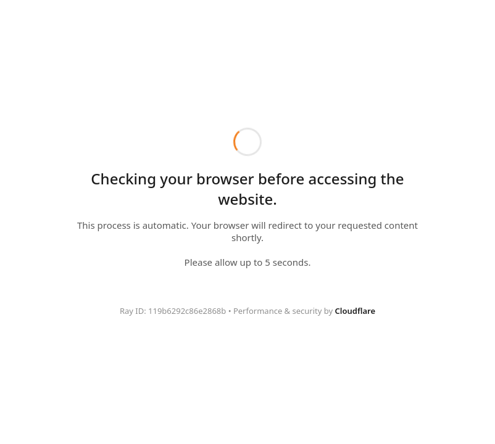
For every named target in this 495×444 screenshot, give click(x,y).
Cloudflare (355, 310)
